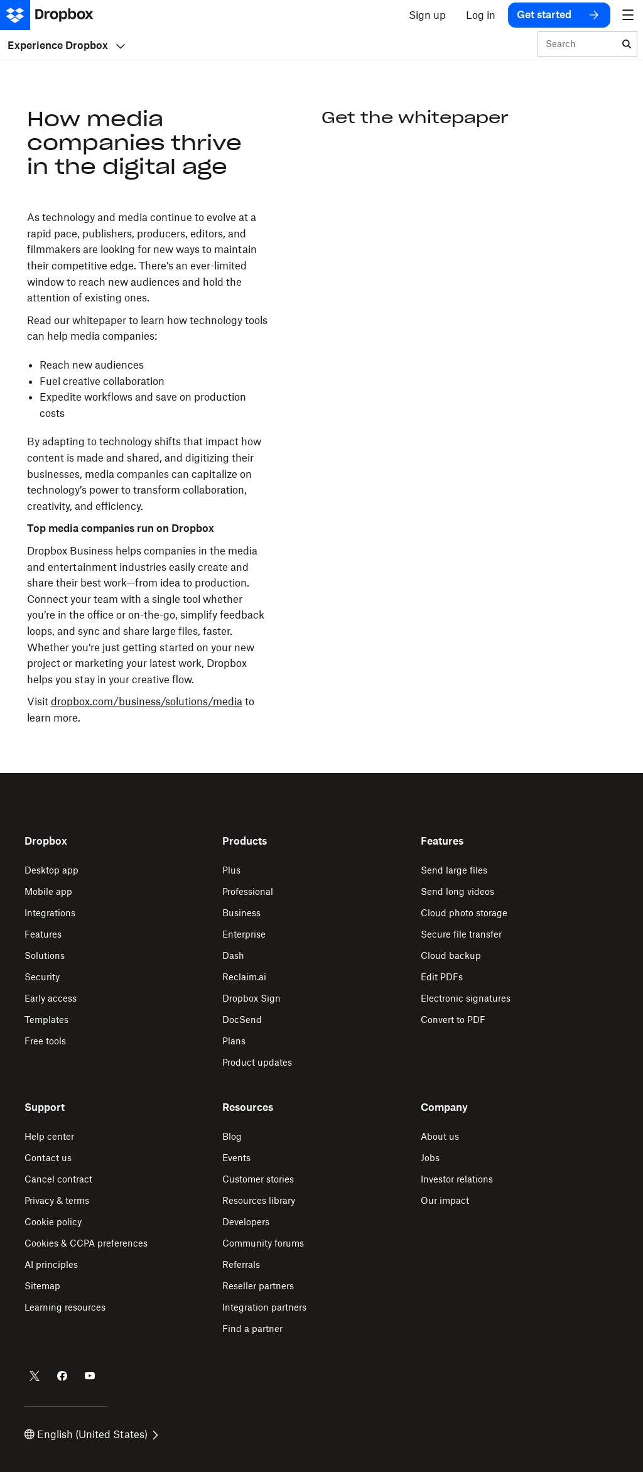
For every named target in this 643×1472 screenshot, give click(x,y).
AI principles (51, 1264)
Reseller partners (258, 1285)
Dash (233, 955)
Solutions (44, 955)
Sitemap (42, 1285)
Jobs (430, 1157)
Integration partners (264, 1307)
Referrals (241, 1264)
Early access (50, 998)
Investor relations (457, 1179)
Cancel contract (58, 1179)
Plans (234, 1041)
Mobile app (48, 891)
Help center (49, 1136)
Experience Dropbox (66, 45)
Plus (231, 870)
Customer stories (258, 1179)
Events (236, 1157)
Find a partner (252, 1328)
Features (43, 934)
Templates (46, 1019)
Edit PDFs (442, 976)
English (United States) (91, 1434)
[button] (147, 468)
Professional (247, 891)
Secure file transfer (461, 934)
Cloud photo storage (464, 912)
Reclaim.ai (244, 976)
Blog (232, 1136)
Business (241, 912)
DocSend (242, 1019)
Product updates (257, 1062)
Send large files (454, 870)
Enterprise (244, 934)
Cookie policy (53, 1221)
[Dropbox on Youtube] (90, 1376)
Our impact (445, 1200)
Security (42, 976)
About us (440, 1136)
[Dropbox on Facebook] (62, 1376)
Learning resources (64, 1307)
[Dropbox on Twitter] (34, 1376)
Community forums (263, 1243)
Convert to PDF (453, 1019)
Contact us (48, 1157)
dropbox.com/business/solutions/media (146, 701)
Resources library (258, 1200)
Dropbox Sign (251, 998)
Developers (245, 1221)
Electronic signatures (466, 998)
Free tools (45, 1041)
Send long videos (457, 891)
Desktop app (51, 870)
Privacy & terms (56, 1200)
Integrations (49, 912)
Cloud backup (451, 955)
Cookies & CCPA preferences (86, 1243)
